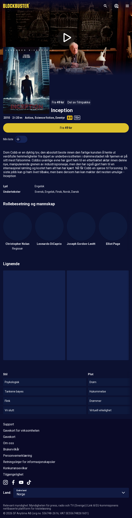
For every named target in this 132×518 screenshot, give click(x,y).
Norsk (66, 191)
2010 (7, 117)
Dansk (75, 191)
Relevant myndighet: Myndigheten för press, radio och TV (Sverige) (44, 505)
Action (29, 117)
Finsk (59, 191)
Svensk (39, 191)
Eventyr (60, 117)
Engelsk (39, 186)
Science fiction (44, 117)
